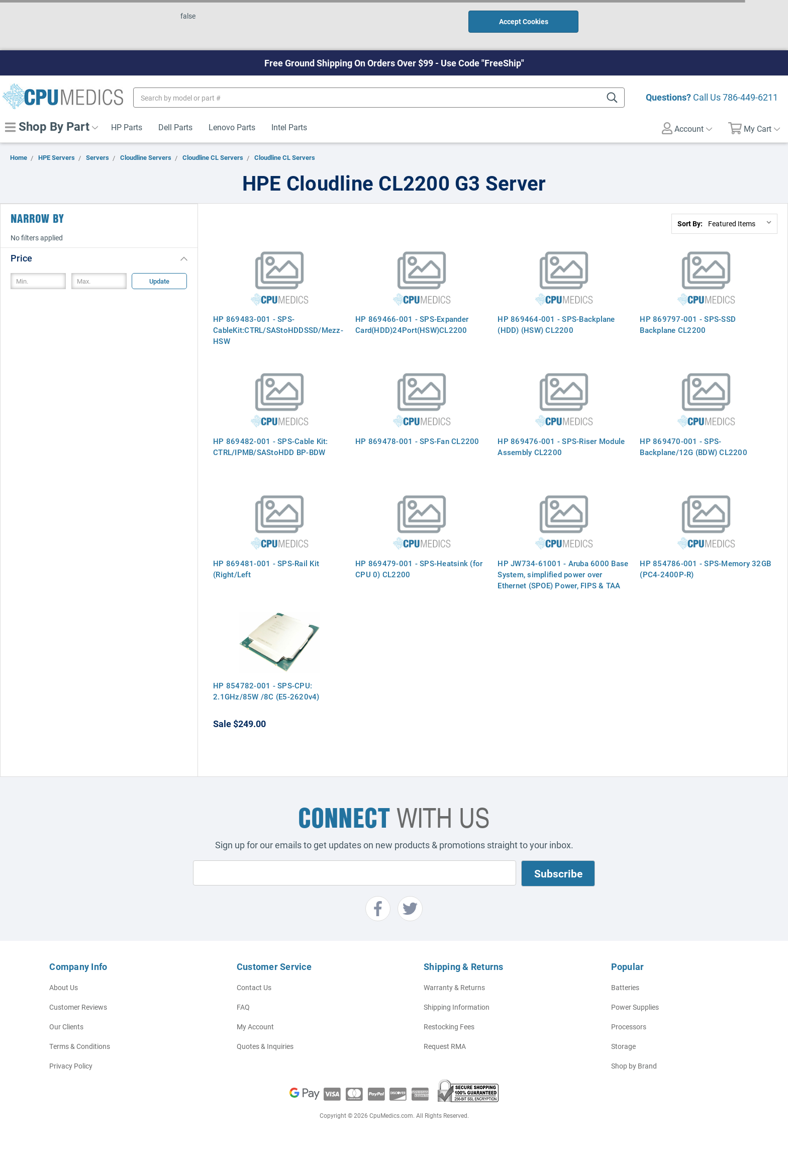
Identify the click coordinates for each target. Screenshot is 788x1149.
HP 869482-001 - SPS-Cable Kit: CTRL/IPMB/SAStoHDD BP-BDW (270, 446)
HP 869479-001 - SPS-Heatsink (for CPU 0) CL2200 (418, 568)
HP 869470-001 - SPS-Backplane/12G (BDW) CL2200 (693, 446)
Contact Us (254, 987)
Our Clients (66, 1026)
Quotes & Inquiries (265, 1046)
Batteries (625, 987)
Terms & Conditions (79, 1046)
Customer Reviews (78, 1007)
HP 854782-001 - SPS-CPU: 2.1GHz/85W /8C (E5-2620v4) (266, 690)
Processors (628, 1026)
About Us (63, 987)
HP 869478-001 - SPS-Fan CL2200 (417, 441)
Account (687, 128)
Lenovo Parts (232, 127)
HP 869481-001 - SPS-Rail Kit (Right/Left (266, 568)
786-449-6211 (750, 97)
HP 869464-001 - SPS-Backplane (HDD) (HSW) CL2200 (556, 324)
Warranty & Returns (454, 987)
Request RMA (445, 1046)
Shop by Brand (634, 1066)
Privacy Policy (70, 1066)
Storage (623, 1046)
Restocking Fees (449, 1026)
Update (159, 281)
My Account (255, 1026)
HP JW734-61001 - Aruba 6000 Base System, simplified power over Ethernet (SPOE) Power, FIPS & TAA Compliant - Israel (563, 579)
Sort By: (690, 223)
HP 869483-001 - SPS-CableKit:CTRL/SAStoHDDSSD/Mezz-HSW (278, 330)
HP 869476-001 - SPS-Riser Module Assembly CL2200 (561, 446)
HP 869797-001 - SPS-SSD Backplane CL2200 (688, 324)
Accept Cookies (523, 21)
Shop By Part (51, 126)
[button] (99, 257)
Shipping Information (456, 1007)
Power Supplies (635, 1007)
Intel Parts (289, 127)
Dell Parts (175, 127)
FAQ (243, 1007)
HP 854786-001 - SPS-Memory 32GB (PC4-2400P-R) (705, 568)
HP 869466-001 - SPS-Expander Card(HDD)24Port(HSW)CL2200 (411, 324)
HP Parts (126, 127)
